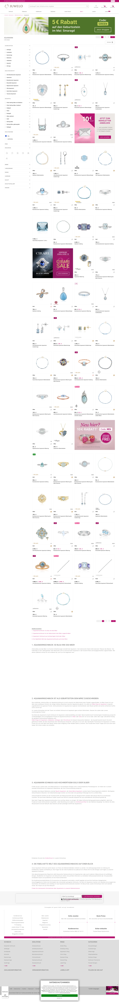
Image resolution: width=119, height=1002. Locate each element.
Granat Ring (63, 967)
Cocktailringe (92, 956)
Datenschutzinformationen (72, 906)
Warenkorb (112, 7)
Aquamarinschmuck (37, 958)
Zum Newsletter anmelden (92, 900)
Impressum (31, 996)
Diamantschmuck (37, 967)
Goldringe (7, 970)
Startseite (11, 15)
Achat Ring (63, 953)
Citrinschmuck (36, 964)
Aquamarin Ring (64, 958)
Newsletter (45, 934)
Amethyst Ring (64, 956)
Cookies (24, 996)
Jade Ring (63, 970)
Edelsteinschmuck (19, 15)
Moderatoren (45, 925)
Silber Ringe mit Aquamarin (39, 720)
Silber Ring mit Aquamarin (99, 704)
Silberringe (91, 958)
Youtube (93, 981)
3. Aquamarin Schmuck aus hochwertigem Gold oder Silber (48, 636)
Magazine (45, 929)
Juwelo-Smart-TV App (18, 934)
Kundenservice (18, 923)
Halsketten (51, 720)
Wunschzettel (104, 7)
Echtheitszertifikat (81, 802)
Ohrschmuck (67, 720)
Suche (87, 6)
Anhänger (57, 720)
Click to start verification (71, 903)
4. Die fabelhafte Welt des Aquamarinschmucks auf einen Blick (49, 639)
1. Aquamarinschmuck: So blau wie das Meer (44, 631)
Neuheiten (53, 11)
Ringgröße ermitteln (17, 941)
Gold (80, 717)
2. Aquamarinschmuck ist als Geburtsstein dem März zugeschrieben (51, 633)
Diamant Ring (64, 964)
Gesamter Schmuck (9, 953)
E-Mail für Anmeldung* (68, 900)
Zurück (6, 15)
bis (19, 147)
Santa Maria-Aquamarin (75, 791)
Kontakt (37, 996)
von (6, 147)
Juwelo (107, 11)
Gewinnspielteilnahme (18, 929)
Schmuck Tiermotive (94, 967)
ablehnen (43, 990)
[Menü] (8, 987)
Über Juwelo (45, 923)
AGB (11, 996)
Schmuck (11, 11)
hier (49, 990)
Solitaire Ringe (92, 964)
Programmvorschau (45, 932)
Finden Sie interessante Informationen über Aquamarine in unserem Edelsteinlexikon (56, 888)
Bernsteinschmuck (37, 961)
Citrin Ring (63, 961)
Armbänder (7, 958)
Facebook (89, 981)
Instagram (97, 981)
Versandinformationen (17, 936)
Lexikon (94, 11)
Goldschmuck (49, 858)
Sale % (81, 11)
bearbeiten (59, 998)
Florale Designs (92, 970)
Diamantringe (8, 967)
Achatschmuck (36, 953)
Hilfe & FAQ (18, 939)
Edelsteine (24, 11)
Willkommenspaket (17, 927)
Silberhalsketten (93, 961)
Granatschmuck (36, 970)
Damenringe (7, 964)
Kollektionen (39, 11)
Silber (74, 717)
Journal (45, 936)
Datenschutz (17, 996)
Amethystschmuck (37, 956)
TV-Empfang (17, 932)
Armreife (6, 961)
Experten (45, 927)
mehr (6, 973)
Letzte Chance (68, 11)
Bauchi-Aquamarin (61, 791)
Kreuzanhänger (92, 953)
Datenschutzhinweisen (65, 992)
